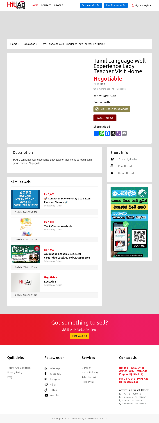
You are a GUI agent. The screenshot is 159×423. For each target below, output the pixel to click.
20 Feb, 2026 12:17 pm (26, 295)
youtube (52, 394)
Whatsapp (53, 367)
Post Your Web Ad (90, 5)
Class (113, 95)
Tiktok (51, 389)
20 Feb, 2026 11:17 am (26, 267)
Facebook (53, 373)
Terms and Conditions (19, 367)
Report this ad (126, 172)
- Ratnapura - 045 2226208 (132, 403)
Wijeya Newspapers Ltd (95, 418)
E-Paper (86, 367)
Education (49, 205)
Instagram (53, 378)
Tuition (58, 205)
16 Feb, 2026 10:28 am (26, 212)
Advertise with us (92, 377)
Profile (59, 5)
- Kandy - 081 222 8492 (131, 400)
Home (35, 5)
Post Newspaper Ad (115, 5)
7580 (102, 84)
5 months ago (103, 89)
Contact (46, 5)
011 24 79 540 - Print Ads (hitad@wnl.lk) (133, 380)
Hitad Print (88, 381)
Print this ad (125, 166)
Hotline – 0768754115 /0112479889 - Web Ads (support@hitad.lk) (133, 370)
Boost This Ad (105, 118)
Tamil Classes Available (58, 226)
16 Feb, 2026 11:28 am (26, 239)
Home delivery (90, 372)
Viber (50, 383)
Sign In (138, 5)
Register (148, 5)
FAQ (9, 377)
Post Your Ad (79, 335)
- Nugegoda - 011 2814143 (132, 397)
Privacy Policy (14, 372)
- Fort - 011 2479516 (130, 394)
